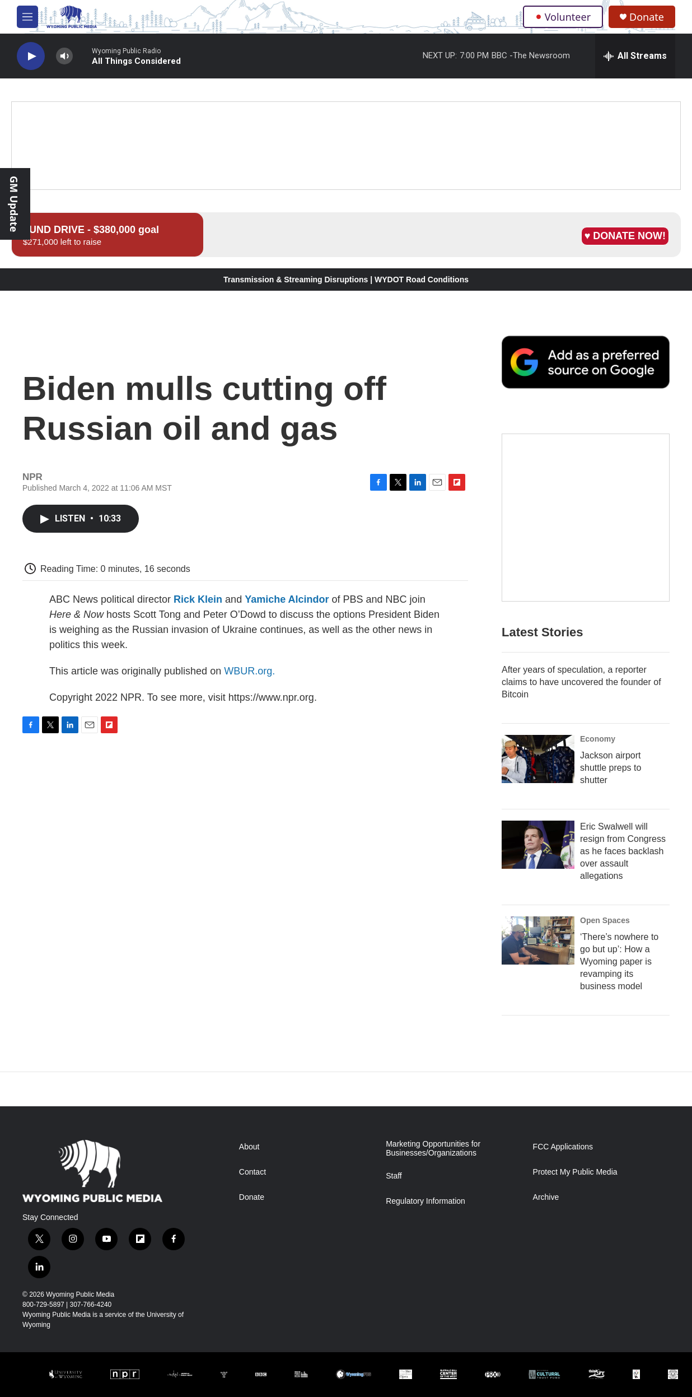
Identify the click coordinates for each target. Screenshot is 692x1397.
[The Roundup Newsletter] (585, 517)
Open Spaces (605, 920)
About (249, 1147)
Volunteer (563, 17)
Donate (646, 17)
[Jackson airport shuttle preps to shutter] (538, 759)
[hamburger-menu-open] (27, 17)
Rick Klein (198, 599)
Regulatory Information (425, 1201)
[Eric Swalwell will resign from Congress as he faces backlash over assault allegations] (538, 845)
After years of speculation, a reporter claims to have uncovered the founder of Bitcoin (581, 682)
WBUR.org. (249, 671)
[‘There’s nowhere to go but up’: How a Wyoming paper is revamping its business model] (538, 940)
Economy (597, 738)
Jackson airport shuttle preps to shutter (610, 768)
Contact (252, 1172)
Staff (394, 1176)
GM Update (14, 204)
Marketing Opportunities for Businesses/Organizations (433, 1148)
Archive (546, 1197)
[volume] (64, 56)
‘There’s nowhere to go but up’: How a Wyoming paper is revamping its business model (619, 961)
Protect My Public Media (575, 1172)
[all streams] (635, 56)
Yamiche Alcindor (287, 599)
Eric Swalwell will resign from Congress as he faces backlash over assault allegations (623, 851)
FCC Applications (563, 1147)
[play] (31, 56)
